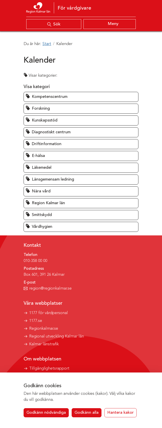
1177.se (35, 321)
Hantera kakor (120, 413)
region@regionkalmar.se (50, 288)
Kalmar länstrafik (44, 344)
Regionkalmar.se (43, 329)
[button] (81, 97)
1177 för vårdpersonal (48, 313)
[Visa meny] (109, 24)
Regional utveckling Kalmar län (56, 336)
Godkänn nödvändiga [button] (46, 413)
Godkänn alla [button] (87, 413)
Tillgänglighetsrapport (49, 368)
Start (47, 44)
